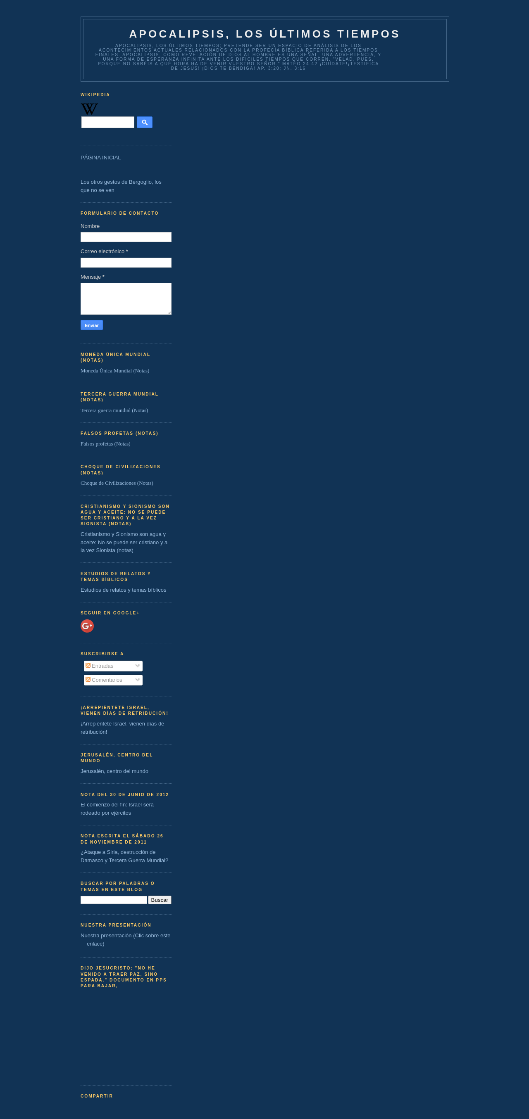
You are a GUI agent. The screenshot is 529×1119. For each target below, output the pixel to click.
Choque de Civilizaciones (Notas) (117, 483)
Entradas (100, 666)
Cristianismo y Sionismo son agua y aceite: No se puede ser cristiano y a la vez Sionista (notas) (124, 542)
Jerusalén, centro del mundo (114, 771)
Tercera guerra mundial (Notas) (114, 410)
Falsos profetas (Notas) (106, 444)
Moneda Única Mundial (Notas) (115, 370)
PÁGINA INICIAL (101, 157)
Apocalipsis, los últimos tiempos (264, 34)
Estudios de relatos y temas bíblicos (123, 590)
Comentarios (104, 680)
